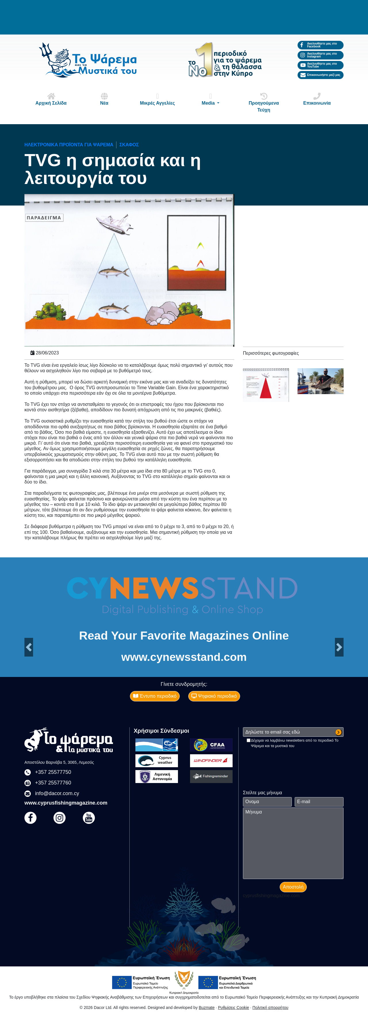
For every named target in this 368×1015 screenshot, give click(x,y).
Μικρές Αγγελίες (157, 99)
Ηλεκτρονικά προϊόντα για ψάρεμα (68, 144)
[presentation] (286, 760)
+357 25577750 (53, 772)
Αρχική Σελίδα (51, 99)
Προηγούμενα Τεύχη (264, 102)
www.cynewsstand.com (184, 657)
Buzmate (206, 1007)
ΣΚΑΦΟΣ (129, 144)
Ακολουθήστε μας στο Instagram (318, 55)
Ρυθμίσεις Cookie (233, 1007)
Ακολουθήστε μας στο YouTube (318, 65)
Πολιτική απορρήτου (270, 1007)
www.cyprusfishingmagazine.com (65, 803)
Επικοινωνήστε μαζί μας (320, 75)
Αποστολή (293, 886)
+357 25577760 (53, 783)
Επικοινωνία (317, 99)
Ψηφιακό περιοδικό (214, 696)
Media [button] (210, 99)
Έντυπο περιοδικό (155, 696)
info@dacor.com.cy (57, 793)
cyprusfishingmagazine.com (271, 895)
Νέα (104, 99)
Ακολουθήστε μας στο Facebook (318, 45)
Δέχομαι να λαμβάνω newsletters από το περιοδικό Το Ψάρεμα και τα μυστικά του (295, 743)
